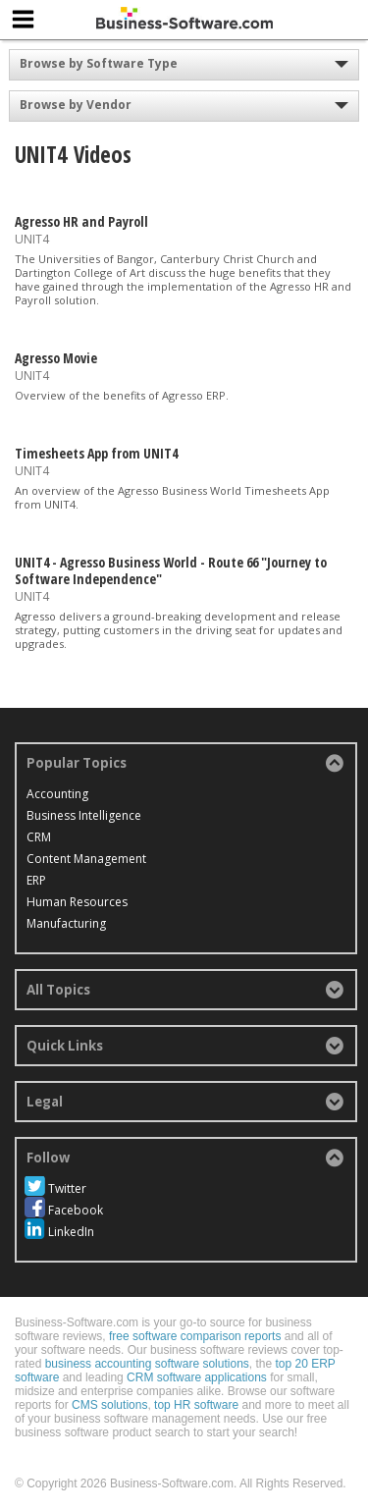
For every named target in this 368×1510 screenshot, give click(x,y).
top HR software (196, 1405)
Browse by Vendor (75, 104)
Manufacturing (66, 923)
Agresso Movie (56, 358)
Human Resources (77, 901)
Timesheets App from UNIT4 (96, 453)
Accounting (57, 793)
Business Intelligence (83, 815)
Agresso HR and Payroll (81, 221)
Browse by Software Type (99, 63)
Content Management (86, 858)
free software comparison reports (195, 1336)
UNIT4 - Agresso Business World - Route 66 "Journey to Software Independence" (171, 570)
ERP (36, 880)
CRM (38, 837)
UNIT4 (32, 239)
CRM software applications (197, 1377)
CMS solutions (109, 1405)
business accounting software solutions (147, 1364)
